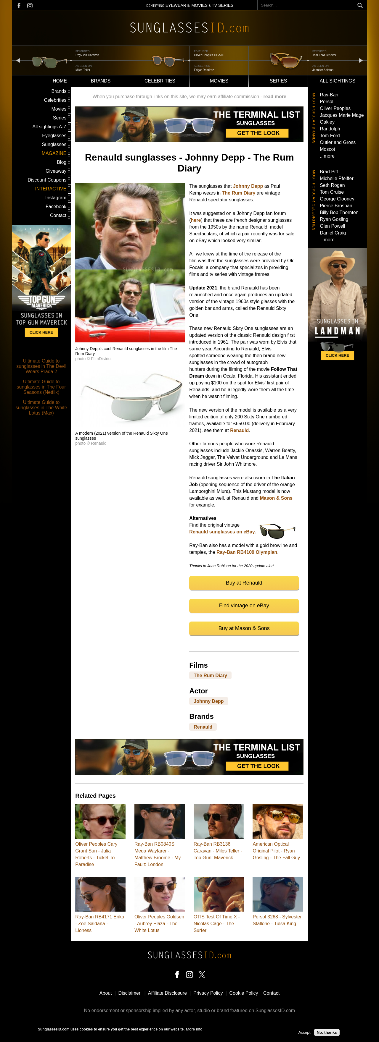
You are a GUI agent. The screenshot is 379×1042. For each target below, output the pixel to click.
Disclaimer (129, 993)
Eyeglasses (54, 135)
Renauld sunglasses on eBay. (222, 531)
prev (18, 60)
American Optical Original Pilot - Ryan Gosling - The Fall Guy (276, 851)
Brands (101, 80)
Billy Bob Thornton (339, 212)
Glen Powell (332, 226)
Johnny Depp (248, 186)
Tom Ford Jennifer (324, 55)
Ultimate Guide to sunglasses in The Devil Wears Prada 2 (41, 366)
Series (278, 80)
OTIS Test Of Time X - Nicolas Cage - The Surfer (217, 923)
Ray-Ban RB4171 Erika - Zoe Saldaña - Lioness (99, 923)
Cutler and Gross (338, 142)
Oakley (327, 121)
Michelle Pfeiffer (337, 178)
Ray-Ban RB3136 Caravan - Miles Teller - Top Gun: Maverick (218, 851)
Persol (326, 101)
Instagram (55, 197)
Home (60, 80)
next (361, 60)
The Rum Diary (239, 192)
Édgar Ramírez (204, 70)
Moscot (327, 149)
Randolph (330, 128)
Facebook (56, 206)
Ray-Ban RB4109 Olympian (246, 552)
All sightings (337, 80)
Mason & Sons (276, 498)
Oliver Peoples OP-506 (209, 55)
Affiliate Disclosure (167, 993)
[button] (130, 340)
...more (327, 155)
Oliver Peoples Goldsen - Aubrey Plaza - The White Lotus (159, 923)
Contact (58, 215)
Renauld (239, 430)
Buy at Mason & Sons (244, 628)
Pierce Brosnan (336, 205)
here (196, 220)
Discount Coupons (47, 179)
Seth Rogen (332, 185)
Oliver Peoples (335, 108)
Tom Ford (330, 135)
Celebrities (159, 80)
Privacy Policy (208, 993)
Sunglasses (54, 144)
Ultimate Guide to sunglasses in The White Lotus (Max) (41, 407)
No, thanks (327, 1033)
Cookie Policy (243, 993)
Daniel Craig (333, 232)
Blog (61, 162)
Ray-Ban (329, 94)
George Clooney (337, 198)
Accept (304, 1033)
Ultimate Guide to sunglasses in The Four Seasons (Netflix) (41, 387)
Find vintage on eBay (244, 606)
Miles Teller (83, 70)
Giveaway (56, 171)
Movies (219, 80)
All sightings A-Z (49, 126)
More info (194, 1030)
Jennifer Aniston (322, 70)
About (105, 993)
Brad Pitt (329, 171)
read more (274, 96)
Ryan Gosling (334, 219)
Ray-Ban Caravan (87, 55)
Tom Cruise (332, 192)
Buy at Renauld (244, 583)
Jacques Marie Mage (342, 115)
